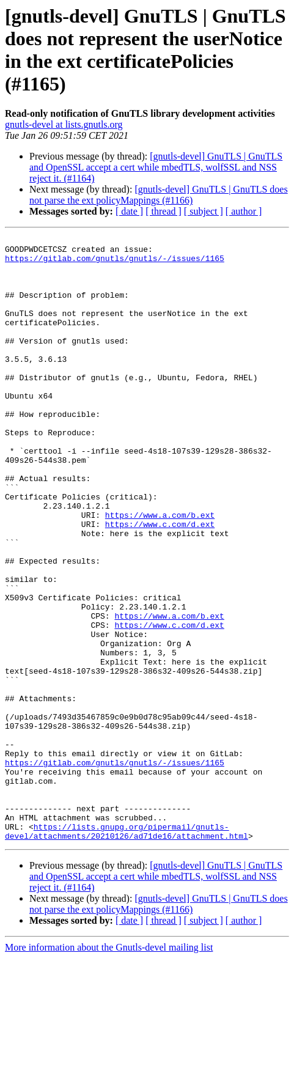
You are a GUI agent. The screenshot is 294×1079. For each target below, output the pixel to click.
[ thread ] (163, 211)
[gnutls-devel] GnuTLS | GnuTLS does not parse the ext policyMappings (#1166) (158, 194)
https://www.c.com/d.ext (160, 582)
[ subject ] (203, 211)
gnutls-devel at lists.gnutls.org (64, 124)
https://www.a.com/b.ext (160, 571)
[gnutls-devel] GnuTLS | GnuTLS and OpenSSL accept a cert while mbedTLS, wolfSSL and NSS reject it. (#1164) (155, 167)
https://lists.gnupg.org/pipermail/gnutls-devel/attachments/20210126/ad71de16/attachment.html (126, 951)
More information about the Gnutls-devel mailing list (109, 1068)
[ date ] (129, 211)
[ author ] (244, 211)
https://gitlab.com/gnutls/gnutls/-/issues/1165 (114, 263)
